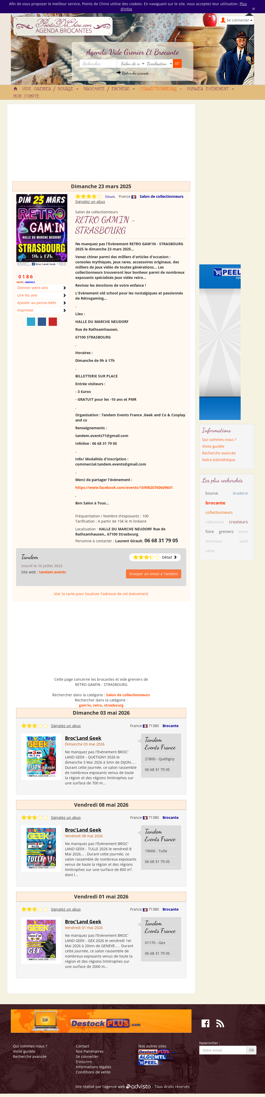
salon (210, 550)
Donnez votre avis (32, 287)
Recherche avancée (133, 73)
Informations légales (93, 1066)
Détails (110, 196)
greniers (226, 531)
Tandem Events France (160, 743)
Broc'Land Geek (83, 738)
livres (243, 531)
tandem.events (52, 571)
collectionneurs (219, 512)
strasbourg (113, 705)
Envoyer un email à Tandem (153, 573)
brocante (215, 503)
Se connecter (87, 1056)
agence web (114, 1086)
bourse (211, 493)
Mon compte (26, 96)
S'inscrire (84, 1061)
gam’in (85, 705)
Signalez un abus (90, 201)
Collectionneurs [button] (161, 89)
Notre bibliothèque (218, 459)
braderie (240, 493)
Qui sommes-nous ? (219, 439)
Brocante (171, 725)
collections (214, 521)
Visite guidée (213, 446)
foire (209, 531)
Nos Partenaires (90, 1051)
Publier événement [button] (210, 89)
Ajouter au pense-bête (36, 302)
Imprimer (25, 310)
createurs (238, 522)
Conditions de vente (93, 1072)
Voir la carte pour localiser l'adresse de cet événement (101, 593)
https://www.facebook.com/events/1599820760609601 (124, 487)
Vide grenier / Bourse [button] (50, 89)
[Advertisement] (101, 145)
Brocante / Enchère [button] (109, 89)
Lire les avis (27, 295)
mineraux (213, 541)
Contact (82, 1046)
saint (243, 541)
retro (97, 705)
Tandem (29, 557)
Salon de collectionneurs (161, 196)
